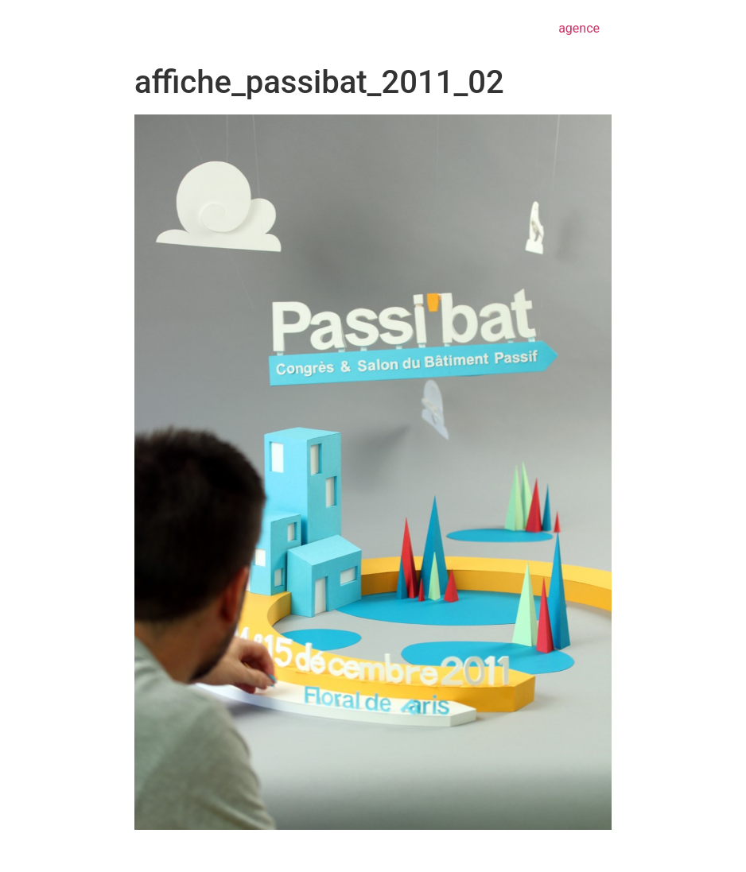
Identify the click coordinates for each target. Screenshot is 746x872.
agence (579, 28)
